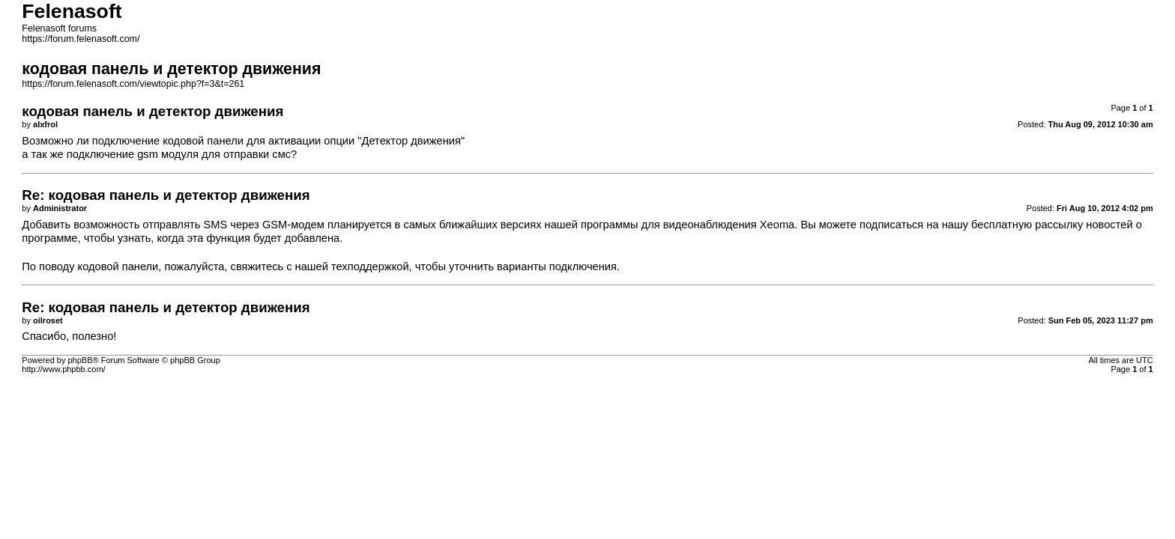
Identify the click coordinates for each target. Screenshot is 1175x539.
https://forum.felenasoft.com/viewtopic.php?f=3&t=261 (133, 84)
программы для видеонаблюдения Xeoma (687, 225)
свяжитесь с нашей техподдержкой (320, 266)
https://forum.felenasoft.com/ (80, 39)
